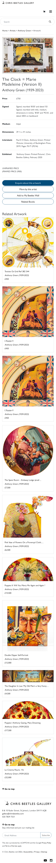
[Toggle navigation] (50, 11)
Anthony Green (24, 30)
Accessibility (28, 851)
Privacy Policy (46, 842)
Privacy (36, 851)
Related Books (28, 201)
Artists (13, 30)
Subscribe (46, 835)
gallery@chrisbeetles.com (13, 813)
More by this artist (28, 189)
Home (5, 30)
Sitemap (44, 851)
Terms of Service (11, 845)
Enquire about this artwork (28, 183)
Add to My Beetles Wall (28, 195)
